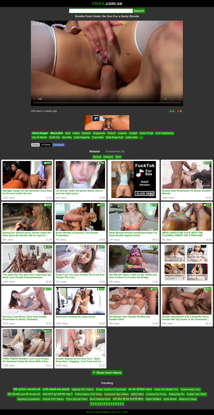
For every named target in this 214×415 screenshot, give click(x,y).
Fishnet (111, 133)
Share (35, 144)
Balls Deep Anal (114, 137)
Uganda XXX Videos (83, 389)
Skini (118, 157)
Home (89, 412)
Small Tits (54, 137)
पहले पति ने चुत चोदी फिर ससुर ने (57, 394)
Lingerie (122, 133)
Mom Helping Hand (100, 399)
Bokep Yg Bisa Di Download (111, 389)
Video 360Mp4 (153, 399)
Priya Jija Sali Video (76, 399)
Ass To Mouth (39, 137)
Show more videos (107, 372)
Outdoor (86, 133)
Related (94, 151)
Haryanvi (108, 157)
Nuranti (97, 157)
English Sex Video (196, 394)
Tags (97, 412)
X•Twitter (46, 144)
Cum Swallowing (164, 133)
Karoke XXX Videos (53, 399)
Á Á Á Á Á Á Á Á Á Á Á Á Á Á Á (107, 404)
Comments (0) (115, 151)
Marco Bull (57, 133)
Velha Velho (137, 394)
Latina (76, 133)
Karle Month (170, 399)
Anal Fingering (81, 137)
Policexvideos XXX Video (88, 394)
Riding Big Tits (176, 394)
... (141, 137)
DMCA (105, 412)
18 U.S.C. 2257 (119, 412)
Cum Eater (97, 137)
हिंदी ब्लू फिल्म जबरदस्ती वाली (27, 389)
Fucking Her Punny (156, 394)
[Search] (101, 10)
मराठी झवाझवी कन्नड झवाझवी (56, 389)
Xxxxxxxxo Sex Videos (116, 394)
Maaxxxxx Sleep (188, 399)
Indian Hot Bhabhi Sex (166, 389)
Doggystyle (99, 133)
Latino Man (131, 137)
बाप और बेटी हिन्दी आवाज (140, 389)
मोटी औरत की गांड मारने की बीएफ (128, 399)
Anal (67, 133)
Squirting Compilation (29, 399)
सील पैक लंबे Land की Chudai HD (24, 394)
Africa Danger (40, 133)
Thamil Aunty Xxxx (190, 389)
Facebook (58, 144)
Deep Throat (146, 133)
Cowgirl (133, 133)
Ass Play (66, 137)
